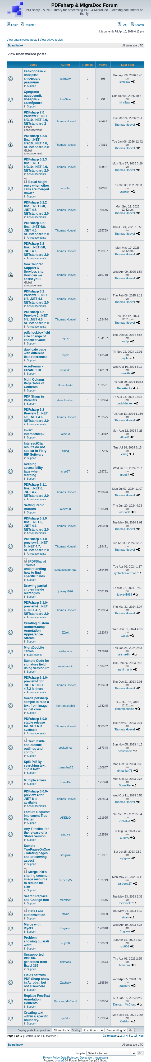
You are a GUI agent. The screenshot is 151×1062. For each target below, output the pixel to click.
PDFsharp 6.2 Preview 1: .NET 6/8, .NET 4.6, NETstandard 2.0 (36, 415)
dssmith (66, 370)
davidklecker (65, 400)
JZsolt (65, 632)
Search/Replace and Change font (36, 898)
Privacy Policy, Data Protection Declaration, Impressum (75, 1057)
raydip (66, 338)
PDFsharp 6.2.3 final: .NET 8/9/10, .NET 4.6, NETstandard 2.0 (36, 165)
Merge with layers (32, 926)
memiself (65, 899)
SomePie (65, 782)
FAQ (122, 24)
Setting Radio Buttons (34, 507)
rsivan (65, 913)
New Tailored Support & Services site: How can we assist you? (34, 271)
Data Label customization (34, 913)
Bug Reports (34, 654)
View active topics (51, 39)
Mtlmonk (65, 962)
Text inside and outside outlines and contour (34, 746)
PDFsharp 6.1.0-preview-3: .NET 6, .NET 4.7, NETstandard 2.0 (36, 544)
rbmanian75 (65, 767)
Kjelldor (65, 1018)
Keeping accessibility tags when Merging (33, 469)
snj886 (65, 943)
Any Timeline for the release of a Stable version (36, 832)
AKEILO (65, 817)
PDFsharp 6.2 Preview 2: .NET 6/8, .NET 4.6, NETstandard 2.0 (36, 317)
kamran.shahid (65, 705)
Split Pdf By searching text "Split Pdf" (34, 765)
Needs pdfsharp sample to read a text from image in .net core (36, 703)
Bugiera (66, 928)
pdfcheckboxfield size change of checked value (37, 336)
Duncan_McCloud (65, 1001)
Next (141, 1035)
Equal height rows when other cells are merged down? (36, 187)
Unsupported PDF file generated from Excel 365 (35, 960)
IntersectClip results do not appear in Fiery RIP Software (35, 449)
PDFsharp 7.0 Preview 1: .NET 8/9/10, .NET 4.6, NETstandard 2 (36, 118)
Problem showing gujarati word (36, 941)
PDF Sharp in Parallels (34, 398)
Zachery (65, 982)
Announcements (36, 174)
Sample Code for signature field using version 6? (36, 664)
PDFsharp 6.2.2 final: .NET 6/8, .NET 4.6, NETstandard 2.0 (36, 208)
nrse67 (65, 471)
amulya (65, 834)
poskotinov (65, 747)
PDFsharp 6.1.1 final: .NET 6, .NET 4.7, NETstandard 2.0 (36, 490)
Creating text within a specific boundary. (36, 1016)
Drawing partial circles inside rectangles (35, 589)
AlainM (65, 434)
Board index (15, 45)
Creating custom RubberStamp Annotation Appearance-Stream (36, 630)
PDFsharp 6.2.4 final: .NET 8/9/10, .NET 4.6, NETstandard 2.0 (36, 141)
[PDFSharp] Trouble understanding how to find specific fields (35, 569)
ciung (65, 450)
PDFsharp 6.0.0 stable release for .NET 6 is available (35, 724)
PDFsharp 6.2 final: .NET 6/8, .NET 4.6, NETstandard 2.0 (36, 249)
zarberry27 (65, 880)
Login (12, 24)
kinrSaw (65, 78)
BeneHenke (65, 385)
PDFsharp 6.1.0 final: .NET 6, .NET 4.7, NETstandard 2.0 (36, 524)
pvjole (65, 355)
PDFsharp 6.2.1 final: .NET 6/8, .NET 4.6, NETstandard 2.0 (36, 228)
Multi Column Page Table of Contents (34, 383)
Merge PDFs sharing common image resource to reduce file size (36, 879)
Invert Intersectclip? (34, 432)
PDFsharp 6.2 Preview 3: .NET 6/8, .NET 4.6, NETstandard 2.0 (36, 297)
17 (135, 1035)
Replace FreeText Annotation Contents (37, 999)
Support (31, 85)
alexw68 (65, 509)
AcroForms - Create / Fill (33, 368)
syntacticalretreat (65, 569)
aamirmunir (65, 666)
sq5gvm (65, 855)
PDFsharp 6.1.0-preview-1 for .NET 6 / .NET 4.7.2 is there (36, 683)
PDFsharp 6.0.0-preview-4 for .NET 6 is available (36, 797)
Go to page (110, 1035)
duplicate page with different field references (35, 353)
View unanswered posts (22, 39)
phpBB (62, 1060)
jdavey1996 (65, 591)
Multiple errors (35, 780)
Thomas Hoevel (65, 121)
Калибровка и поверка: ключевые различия (34, 76)
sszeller (65, 188)
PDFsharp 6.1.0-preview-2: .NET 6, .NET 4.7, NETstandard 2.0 (36, 608)
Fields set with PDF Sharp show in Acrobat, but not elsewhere (36, 980)
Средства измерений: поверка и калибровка (33, 97)
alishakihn (65, 651)
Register (28, 24)
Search (137, 24)
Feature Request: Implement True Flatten (37, 815)
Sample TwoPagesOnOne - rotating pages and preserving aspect (37, 853)
